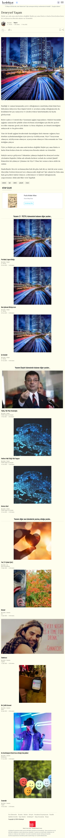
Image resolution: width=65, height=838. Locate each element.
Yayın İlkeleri (22, 817)
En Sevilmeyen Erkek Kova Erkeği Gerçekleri (14, 753)
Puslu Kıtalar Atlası (30, 195)
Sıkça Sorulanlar (39, 817)
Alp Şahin (9, 22)
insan (27, 183)
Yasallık (51, 814)
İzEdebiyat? (30, 817)
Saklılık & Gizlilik (13, 817)
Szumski (4, 801)
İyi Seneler (4, 355)
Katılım (26, 814)
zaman (4, 183)
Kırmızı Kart (5, 506)
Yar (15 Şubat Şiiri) (7, 562)
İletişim (31, 814)
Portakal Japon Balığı (7, 260)
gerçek (21, 183)
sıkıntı (15, 183)
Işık (10, 183)
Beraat (3, 610)
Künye (47, 817)
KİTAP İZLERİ (7, 188)
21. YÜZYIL (9, 24)
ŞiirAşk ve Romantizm (5, 565)
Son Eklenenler (12, 814)
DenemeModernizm (5, 756)
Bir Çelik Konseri (6, 705)
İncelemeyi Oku (29, 203)
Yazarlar (20, 814)
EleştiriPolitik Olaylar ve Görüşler (7, 414)
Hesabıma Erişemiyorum (41, 814)
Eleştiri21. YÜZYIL (5, 262)
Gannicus (4, 658)
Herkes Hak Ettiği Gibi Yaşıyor (10, 459)
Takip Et (15, 22)
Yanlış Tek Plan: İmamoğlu (9, 411)
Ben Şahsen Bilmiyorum (8, 307)
